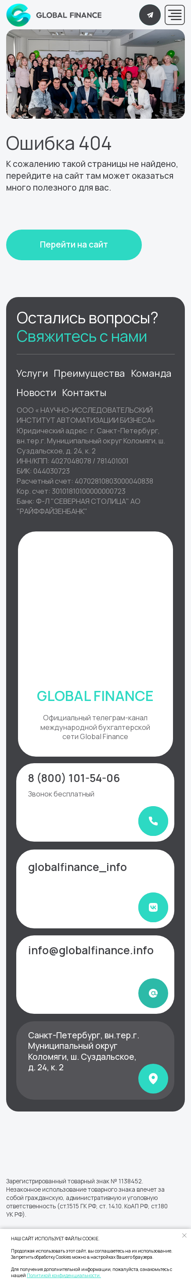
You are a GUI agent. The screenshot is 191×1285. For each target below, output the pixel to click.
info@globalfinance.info (91, 950)
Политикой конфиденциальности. (64, 1275)
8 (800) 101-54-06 (74, 778)
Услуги (32, 373)
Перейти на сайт (74, 244)
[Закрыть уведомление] (184, 1235)
